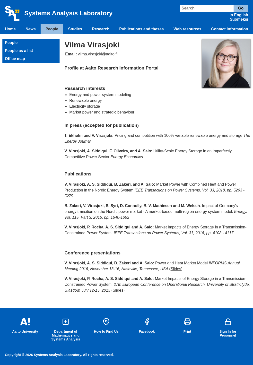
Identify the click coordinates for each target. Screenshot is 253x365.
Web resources (187, 29)
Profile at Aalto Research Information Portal (111, 67)
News (31, 29)
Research (100, 29)
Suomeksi (239, 19)
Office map (15, 59)
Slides (176, 269)
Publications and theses (141, 29)
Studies (75, 29)
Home (10, 29)
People (51, 29)
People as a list (19, 51)
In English (239, 15)
